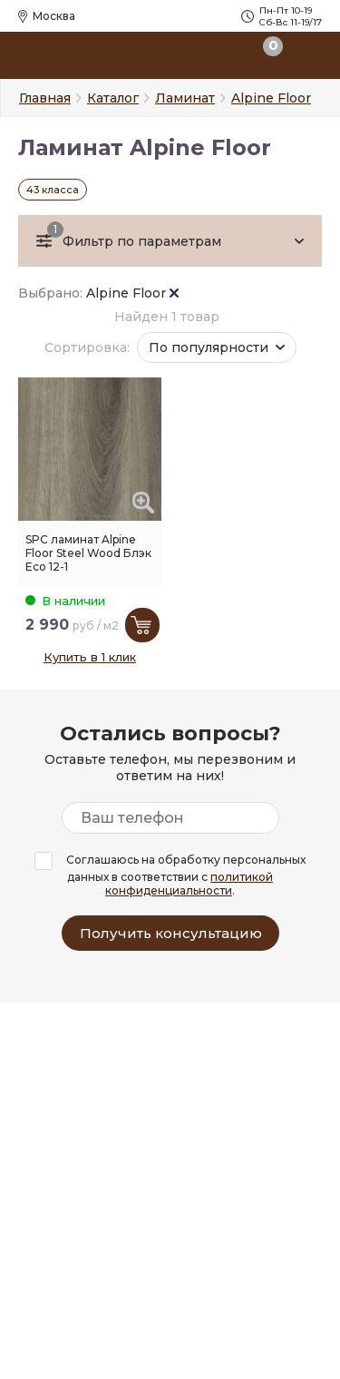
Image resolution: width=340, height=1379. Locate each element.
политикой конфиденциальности (189, 883)
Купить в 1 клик (90, 657)
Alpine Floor (132, 293)
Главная (45, 98)
